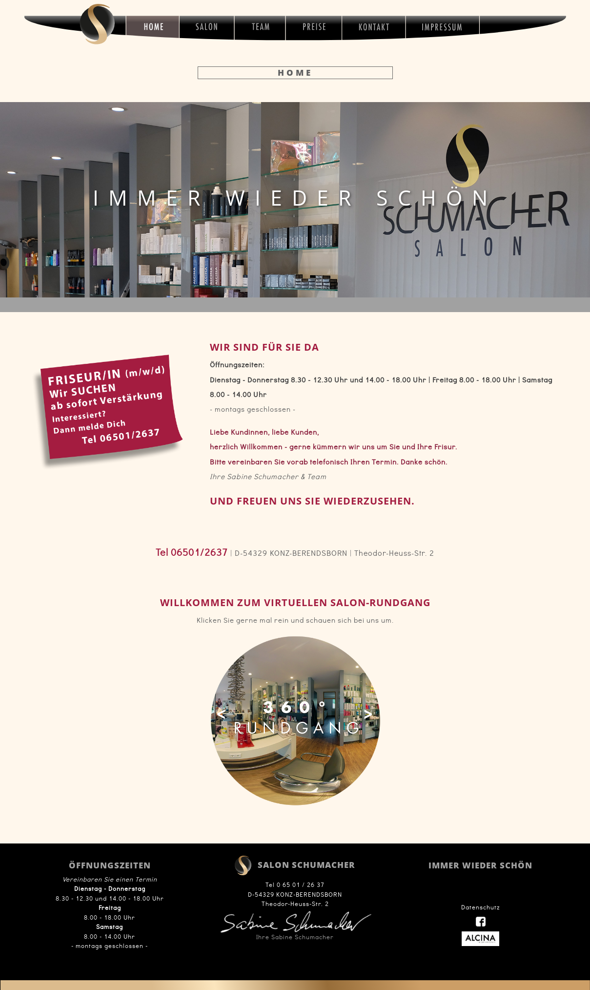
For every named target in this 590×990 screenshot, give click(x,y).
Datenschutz (480, 907)
